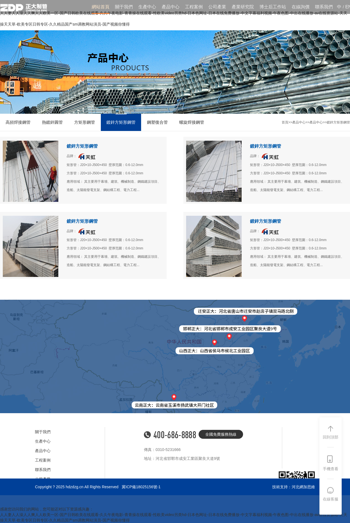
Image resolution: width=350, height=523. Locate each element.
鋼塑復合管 (157, 122)
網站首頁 (100, 6)
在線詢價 (300, 6)
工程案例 (194, 6)
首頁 (285, 122)
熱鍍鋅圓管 (52, 122)
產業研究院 (243, 6)
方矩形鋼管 (84, 122)
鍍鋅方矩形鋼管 (121, 122)
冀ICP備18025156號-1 (141, 487)
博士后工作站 (272, 6)
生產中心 (147, 6)
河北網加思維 (303, 487)
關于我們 (124, 6)
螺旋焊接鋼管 (191, 122)
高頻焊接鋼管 (18, 122)
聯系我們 (324, 6)
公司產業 (217, 6)
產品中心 (170, 6)
